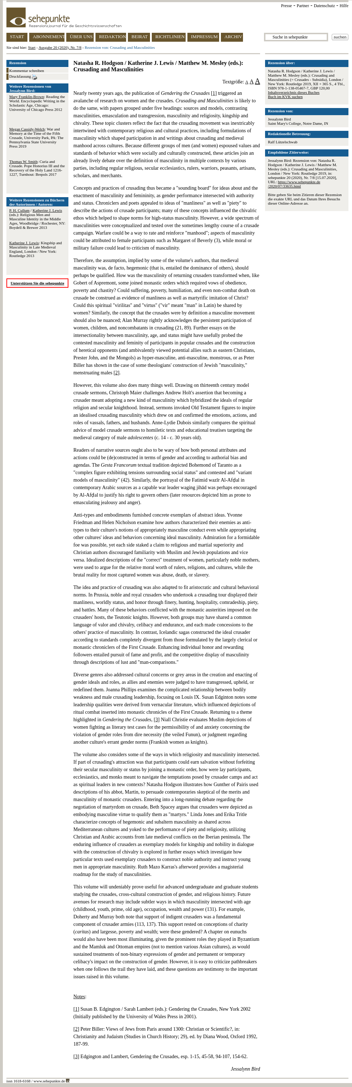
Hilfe (344, 5)
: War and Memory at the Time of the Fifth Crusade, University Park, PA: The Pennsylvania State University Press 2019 (36, 137)
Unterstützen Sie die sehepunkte (37, 283)
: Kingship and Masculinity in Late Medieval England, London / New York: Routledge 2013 (35, 249)
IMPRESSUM (204, 36)
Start (32, 47)
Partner (303, 5)
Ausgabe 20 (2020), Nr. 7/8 (59, 47)
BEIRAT (139, 36)
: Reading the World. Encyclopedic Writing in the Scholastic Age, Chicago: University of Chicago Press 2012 (37, 103)
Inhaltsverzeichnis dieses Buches (294, 92)
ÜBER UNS (81, 36)
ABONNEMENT (48, 36)
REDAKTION (112, 36)
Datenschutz (324, 5)
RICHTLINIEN (170, 36)
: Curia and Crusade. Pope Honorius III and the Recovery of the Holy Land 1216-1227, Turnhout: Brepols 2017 (37, 167)
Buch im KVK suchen (285, 96)
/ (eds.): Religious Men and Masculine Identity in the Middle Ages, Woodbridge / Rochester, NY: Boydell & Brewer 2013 (37, 219)
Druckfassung (23, 77)
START (17, 36)
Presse (286, 5)
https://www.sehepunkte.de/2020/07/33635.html (294, 184)
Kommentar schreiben (26, 70)
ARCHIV (233, 36)
